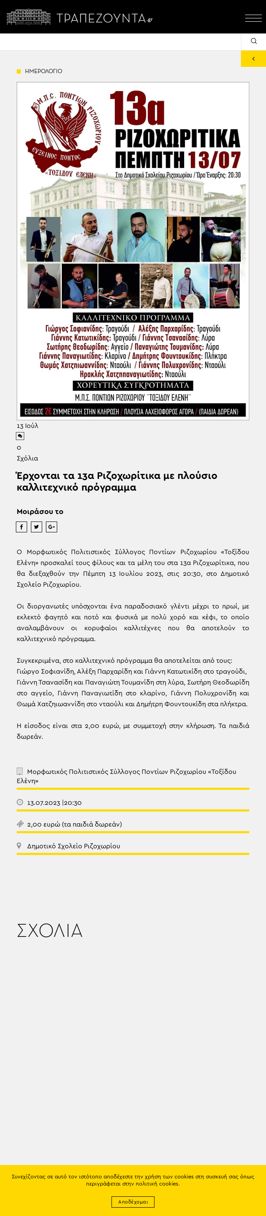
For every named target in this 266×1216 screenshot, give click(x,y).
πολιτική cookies (157, 1184)
